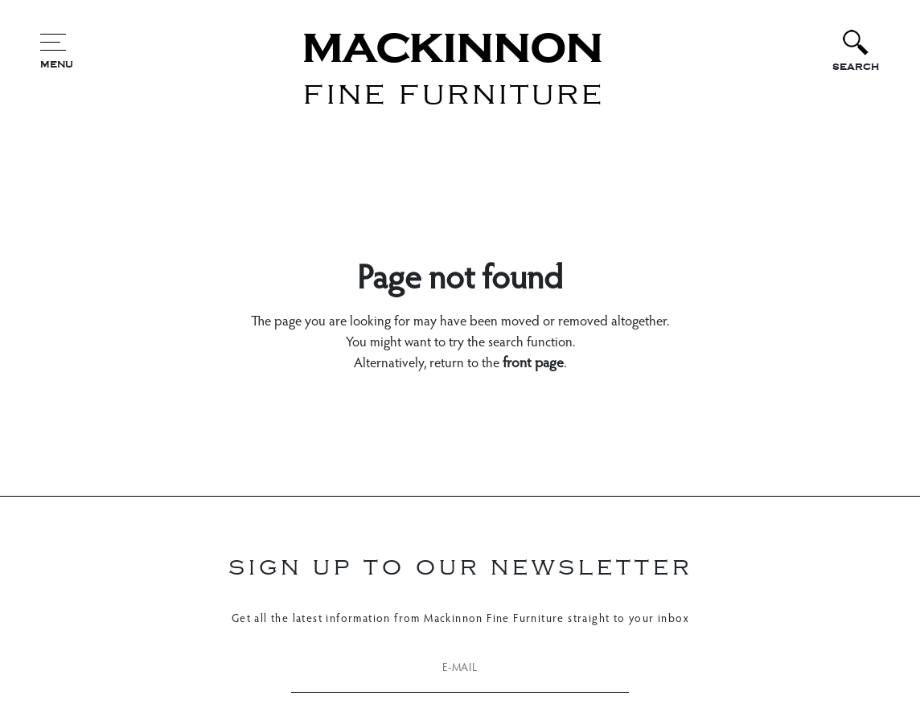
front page (533, 364)
